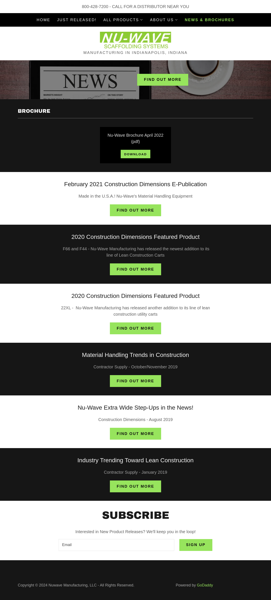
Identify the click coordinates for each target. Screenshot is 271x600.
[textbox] (116, 545)
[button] (123, 19)
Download (135, 154)
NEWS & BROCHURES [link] (209, 20)
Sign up (196, 545)
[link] (135, 39)
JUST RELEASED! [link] (77, 20)
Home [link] (43, 20)
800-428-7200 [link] (95, 6)
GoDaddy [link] (205, 585)
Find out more (162, 79)
